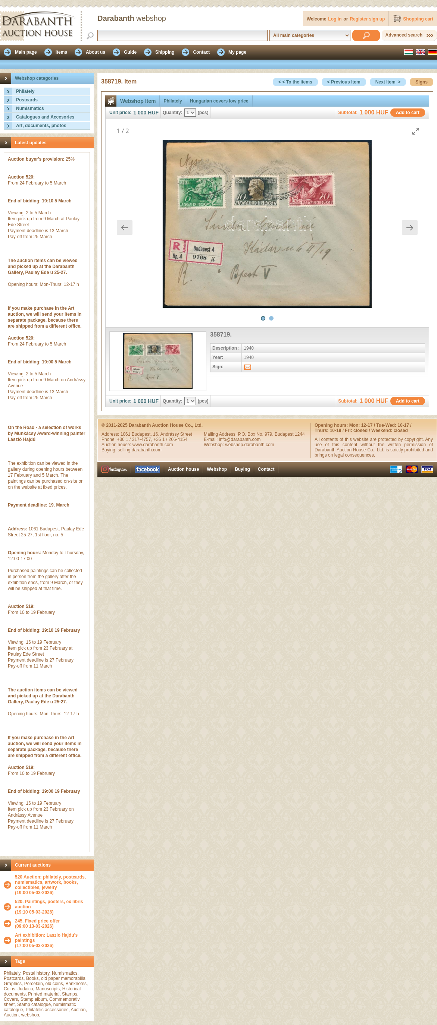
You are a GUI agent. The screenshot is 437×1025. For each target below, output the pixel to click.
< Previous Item (343, 82)
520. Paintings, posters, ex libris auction (49, 904)
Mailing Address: (221, 434)
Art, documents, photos (41, 125)
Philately (25, 91)
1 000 (139, 113)
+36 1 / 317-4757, (135, 439)
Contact (266, 469)
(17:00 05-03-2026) (52, 940)
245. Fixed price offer (37, 921)
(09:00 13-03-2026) (37, 923)
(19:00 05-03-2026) (52, 884)
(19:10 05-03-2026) (52, 907)
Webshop (217, 469)
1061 (126, 434)
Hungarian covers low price (219, 101)
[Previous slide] (124, 227)
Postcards (27, 99)
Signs (421, 82)
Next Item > (388, 82)
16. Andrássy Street (172, 434)
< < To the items (295, 82)
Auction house (183, 469)
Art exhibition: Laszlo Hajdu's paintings (46, 938)
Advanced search (404, 35)
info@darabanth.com (240, 439)
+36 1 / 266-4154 (170, 439)
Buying (242, 469)
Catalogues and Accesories (45, 117)
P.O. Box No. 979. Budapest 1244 (271, 434)
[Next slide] (410, 227)
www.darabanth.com (152, 444)
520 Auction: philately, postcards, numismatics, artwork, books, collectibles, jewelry (50, 882)
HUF (153, 113)
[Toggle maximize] (415, 131)
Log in (334, 19)
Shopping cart (418, 19)
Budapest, (142, 434)
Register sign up (367, 19)
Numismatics (30, 108)
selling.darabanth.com (139, 449)
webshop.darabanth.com (249, 444)
